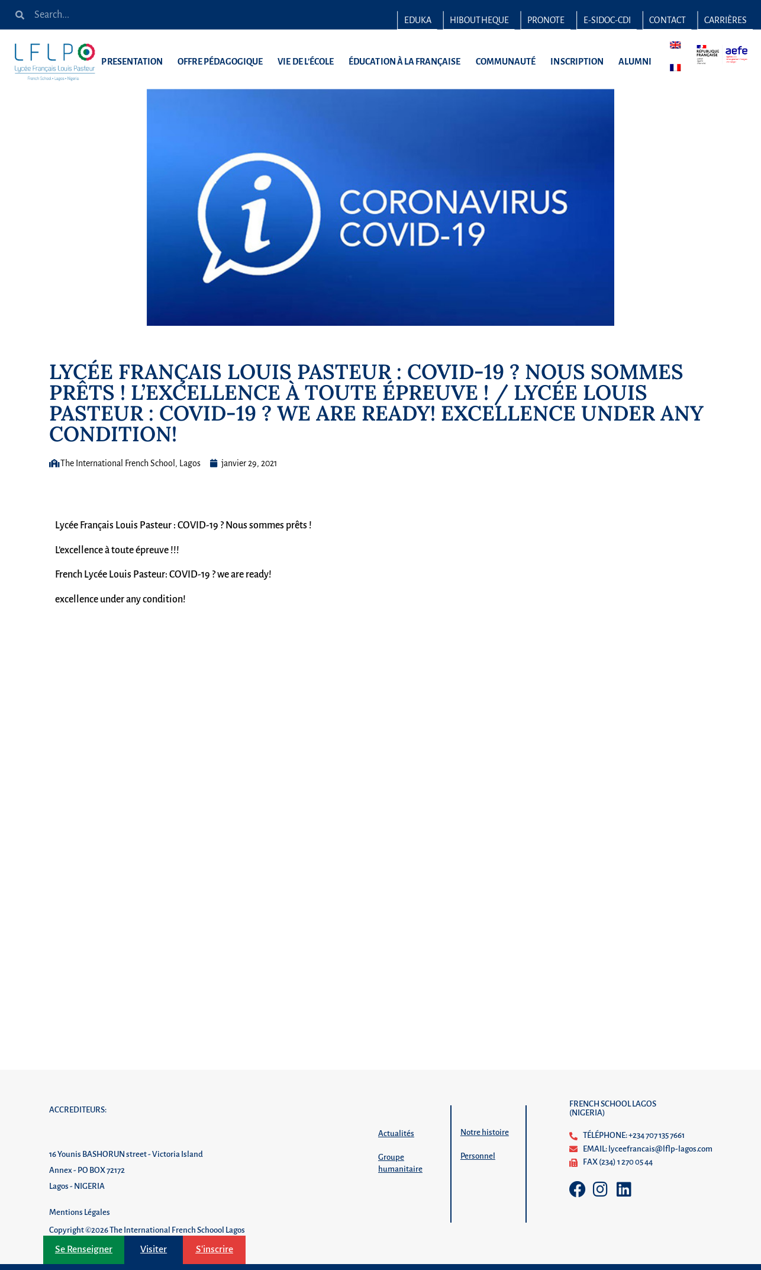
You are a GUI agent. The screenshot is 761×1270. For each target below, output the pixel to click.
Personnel (477, 1156)
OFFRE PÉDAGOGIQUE (223, 62)
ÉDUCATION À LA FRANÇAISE (407, 62)
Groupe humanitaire (400, 1163)
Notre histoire (484, 1132)
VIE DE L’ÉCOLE (309, 62)
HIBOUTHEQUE (479, 20)
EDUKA (417, 20)
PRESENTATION (135, 62)
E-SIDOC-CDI (607, 20)
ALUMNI (637, 62)
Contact (667, 20)
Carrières (725, 20)
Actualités (396, 1133)
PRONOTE (546, 20)
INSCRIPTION (580, 62)
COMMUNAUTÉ (508, 62)
